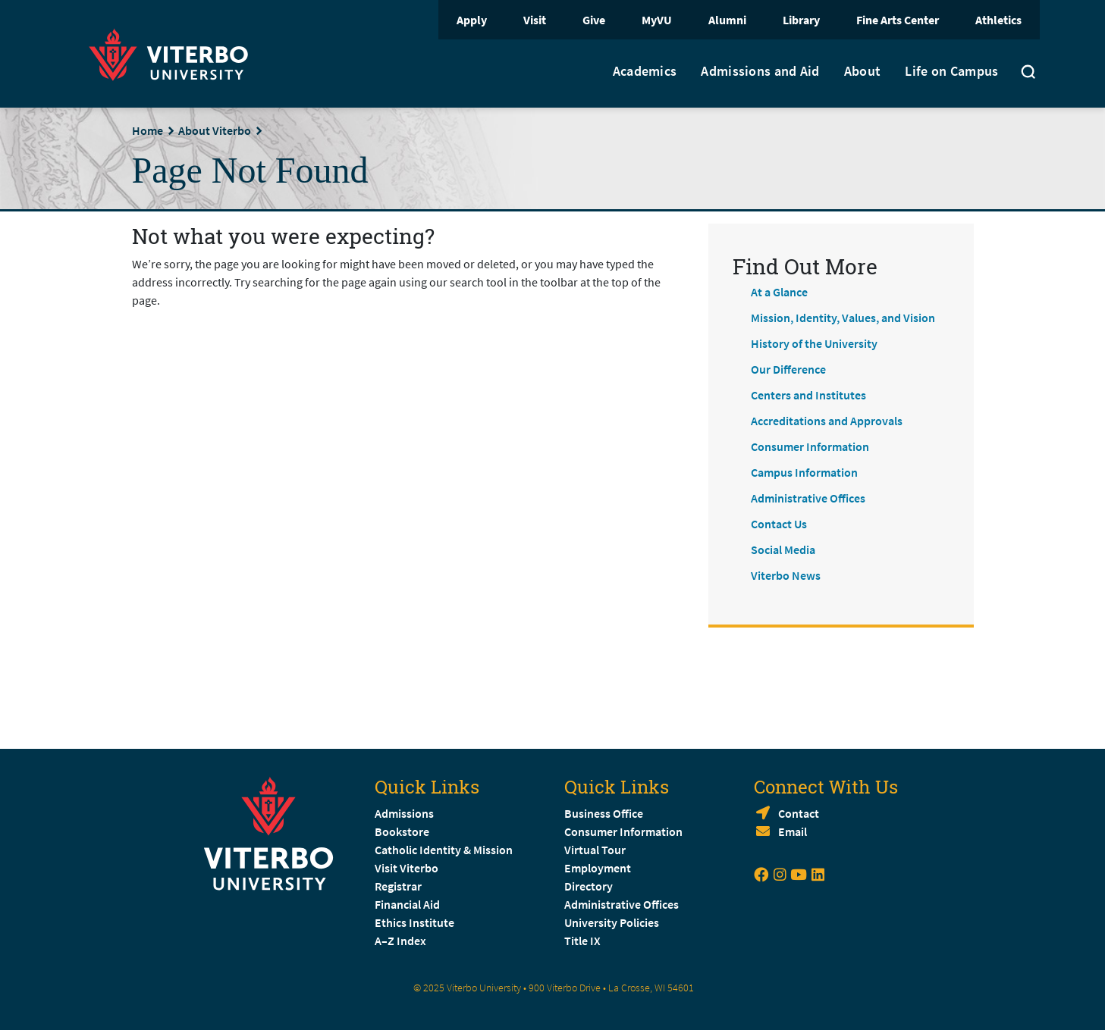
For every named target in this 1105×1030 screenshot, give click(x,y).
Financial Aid (407, 904)
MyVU (657, 19)
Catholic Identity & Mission (444, 849)
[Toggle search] (1028, 73)
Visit (534, 19)
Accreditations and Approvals (827, 420)
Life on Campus (951, 71)
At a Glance (779, 291)
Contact (798, 813)
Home (147, 130)
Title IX (582, 940)
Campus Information (804, 472)
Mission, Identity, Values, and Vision (843, 317)
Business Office (603, 813)
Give (593, 19)
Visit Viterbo (406, 867)
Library (801, 19)
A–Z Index (400, 940)
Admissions (404, 813)
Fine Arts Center (897, 19)
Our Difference (788, 369)
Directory (589, 886)
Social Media (783, 549)
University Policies (611, 922)
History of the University (814, 343)
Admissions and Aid (760, 71)
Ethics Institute (414, 922)
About (862, 71)
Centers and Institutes (808, 394)
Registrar (398, 886)
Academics (645, 71)
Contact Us (779, 523)
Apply (472, 19)
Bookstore (402, 831)
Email (792, 831)
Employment (597, 867)
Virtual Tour (595, 849)
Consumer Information (810, 446)
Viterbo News (786, 575)
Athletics (998, 19)
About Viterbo (214, 130)
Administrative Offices (808, 498)
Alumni (727, 19)
